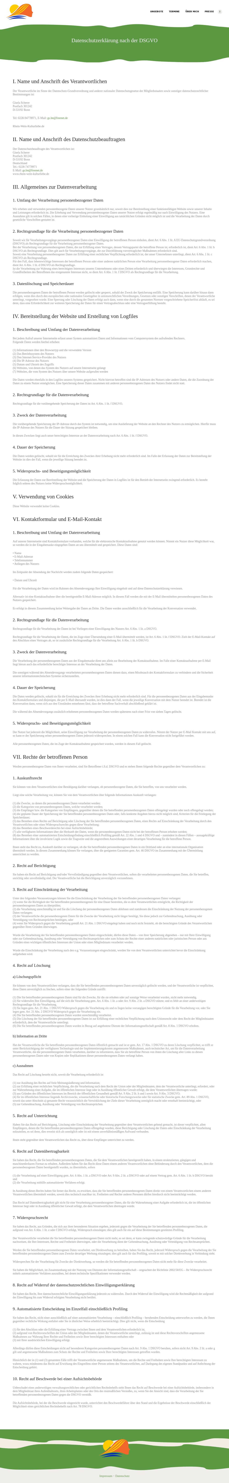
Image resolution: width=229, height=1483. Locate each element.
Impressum (105, 1476)
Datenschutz (122, 1476)
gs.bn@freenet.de (57, 118)
